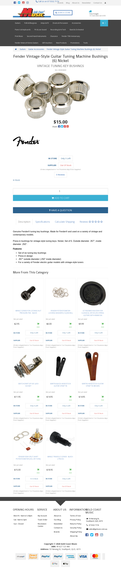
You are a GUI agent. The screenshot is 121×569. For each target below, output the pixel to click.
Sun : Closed (19, 524)
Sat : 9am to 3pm (20, 519)
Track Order (42, 519)
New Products (61, 43)
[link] (86, 534)
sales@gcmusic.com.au (96, 529)
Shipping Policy (76, 532)
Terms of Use (75, 516)
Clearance (54, 36)
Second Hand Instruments (36, 36)
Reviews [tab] (91, 221)
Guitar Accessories (36, 49)
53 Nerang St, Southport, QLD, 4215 (94, 519)
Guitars (17, 23)
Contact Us (97, 3)
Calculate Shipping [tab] (65, 221)
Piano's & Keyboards (23, 30)
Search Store (62, 12)
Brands (60, 3)
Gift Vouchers (47, 43)
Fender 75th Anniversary (71, 36)
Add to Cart (60, 198)
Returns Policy (75, 524)
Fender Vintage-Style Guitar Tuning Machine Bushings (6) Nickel (74, 49)
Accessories (76, 23)
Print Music (19, 36)
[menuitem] (59, 126)
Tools (85, 43)
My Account (42, 516)
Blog (67, 3)
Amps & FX (45, 23)
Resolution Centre (42, 525)
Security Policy (76, 528)
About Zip (74, 536)
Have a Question (60, 210)
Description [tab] (24, 221)
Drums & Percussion (60, 23)
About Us (75, 3)
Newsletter (86, 3)
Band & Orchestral (77, 30)
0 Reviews (60, 174)
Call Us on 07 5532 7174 (46, 1)
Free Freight (98, 15)
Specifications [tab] (42, 221)
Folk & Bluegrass (30, 23)
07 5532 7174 (92, 525)
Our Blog (57, 519)
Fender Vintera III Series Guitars (26, 43)
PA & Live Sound (40, 30)
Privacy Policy (75, 519)
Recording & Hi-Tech (58, 30)
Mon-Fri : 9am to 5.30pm (23, 516)
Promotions (75, 43)
